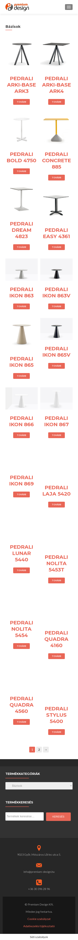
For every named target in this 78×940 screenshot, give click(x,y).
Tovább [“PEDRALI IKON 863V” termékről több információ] (56, 306)
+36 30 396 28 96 (39, 888)
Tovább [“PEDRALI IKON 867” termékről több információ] (56, 435)
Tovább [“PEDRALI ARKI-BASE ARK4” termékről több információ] (56, 101)
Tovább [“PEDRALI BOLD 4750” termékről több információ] (21, 171)
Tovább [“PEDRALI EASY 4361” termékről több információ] (56, 247)
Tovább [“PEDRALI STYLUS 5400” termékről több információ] (56, 732)
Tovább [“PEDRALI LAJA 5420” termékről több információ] (56, 504)
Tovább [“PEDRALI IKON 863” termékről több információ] (21, 306)
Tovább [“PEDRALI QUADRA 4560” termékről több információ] (21, 721)
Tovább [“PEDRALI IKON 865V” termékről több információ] (56, 365)
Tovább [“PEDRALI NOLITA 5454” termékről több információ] (21, 646)
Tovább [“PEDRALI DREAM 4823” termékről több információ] (21, 247)
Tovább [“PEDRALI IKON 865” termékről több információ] (21, 376)
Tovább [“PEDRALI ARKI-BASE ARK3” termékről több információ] (21, 101)
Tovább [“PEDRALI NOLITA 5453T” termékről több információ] (56, 580)
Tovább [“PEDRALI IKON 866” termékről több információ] (21, 435)
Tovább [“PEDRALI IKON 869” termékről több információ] (21, 494)
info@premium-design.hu (39, 871)
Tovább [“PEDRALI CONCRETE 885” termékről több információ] (56, 177)
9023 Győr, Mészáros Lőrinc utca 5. (39, 854)
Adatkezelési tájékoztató (39, 926)
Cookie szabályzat (39, 918)
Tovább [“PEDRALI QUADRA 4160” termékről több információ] (56, 656)
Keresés (58, 816)
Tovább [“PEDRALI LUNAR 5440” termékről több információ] (21, 570)
